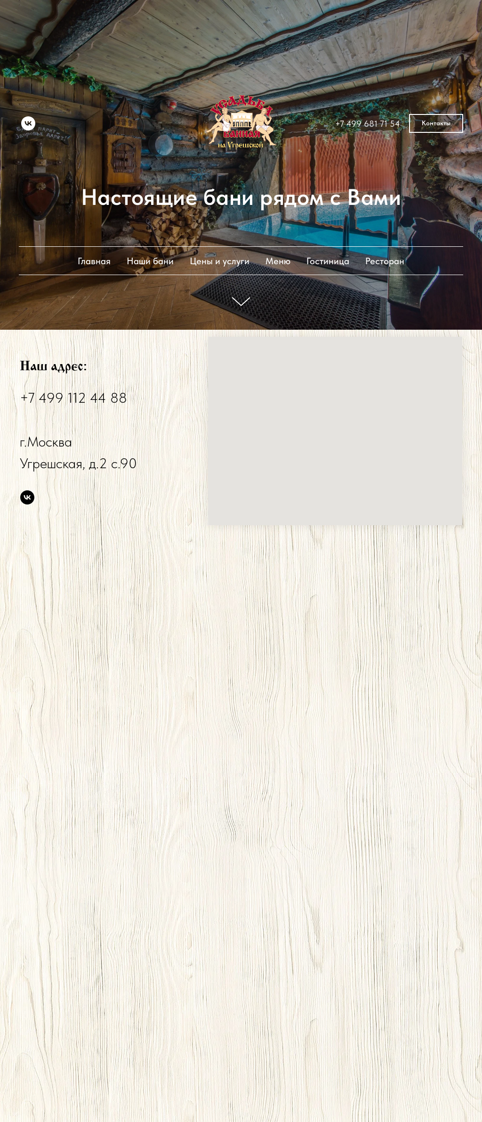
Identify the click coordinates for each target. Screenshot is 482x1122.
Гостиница (327, 261)
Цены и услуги (219, 261)
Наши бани (150, 261)
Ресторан (384, 261)
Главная (94, 261)
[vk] (28, 123)
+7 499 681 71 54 (367, 124)
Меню (277, 261)
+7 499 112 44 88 (73, 397)
